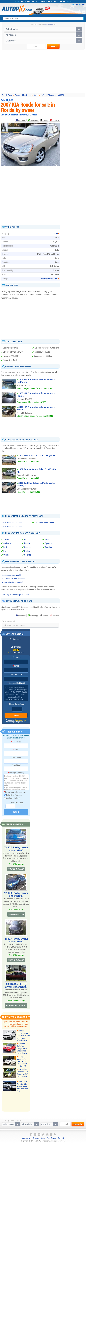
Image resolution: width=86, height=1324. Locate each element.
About (43, 1138)
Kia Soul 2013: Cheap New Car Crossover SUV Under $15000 (23, 1073)
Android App (27, 1138)
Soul (47, 539)
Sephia (27, 551)
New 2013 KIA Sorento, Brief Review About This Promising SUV (22, 1086)
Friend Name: (16, 757)
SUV (56, 233)
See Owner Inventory (17, 652)
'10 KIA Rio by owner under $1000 (16, 940)
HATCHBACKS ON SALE (15, 1006)
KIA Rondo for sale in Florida (13, 578)
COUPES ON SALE (15, 869)
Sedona (27, 547)
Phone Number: (16, 674)
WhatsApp (34, 120)
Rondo (27, 543)
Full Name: (16, 657)
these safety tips (20, 720)
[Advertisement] (43, 71)
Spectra (48, 543)
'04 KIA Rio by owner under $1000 (16, 849)
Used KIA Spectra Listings (16, 1000)
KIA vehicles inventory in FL (13, 582)
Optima (6, 555)
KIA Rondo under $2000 (12, 522)
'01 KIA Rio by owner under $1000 (16, 894)
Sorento (27, 555)
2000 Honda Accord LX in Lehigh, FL (36, 455)
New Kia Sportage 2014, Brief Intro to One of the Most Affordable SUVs (23, 1036)
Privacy (53, 1138)
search (53, 46)
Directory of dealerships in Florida (15, 594)
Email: (16, 666)
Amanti (6, 539)
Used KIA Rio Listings (16, 864)
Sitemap (36, 1138)
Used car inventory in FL (11, 575)
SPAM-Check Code (16, 704)
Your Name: (16, 742)
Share (76, 4)
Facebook (21, 120)
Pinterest (56, 120)
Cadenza (7, 543)
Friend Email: (16, 765)
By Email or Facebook (13, 795)
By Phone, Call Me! (12, 798)
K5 (4, 551)
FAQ (48, 1138)
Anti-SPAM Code (16, 803)
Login (83, 4)
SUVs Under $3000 (49, 278)
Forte (5, 547)
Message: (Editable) (16, 683)
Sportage (49, 547)
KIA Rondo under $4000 (44, 522)
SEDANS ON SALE (15, 915)
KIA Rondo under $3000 (12, 526)
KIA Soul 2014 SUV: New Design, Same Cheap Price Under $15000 (23, 1048)
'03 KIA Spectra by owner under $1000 (16, 985)
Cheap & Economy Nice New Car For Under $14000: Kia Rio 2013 (22, 1061)
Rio (25, 539)
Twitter (44, 120)
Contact (61, 1138)
